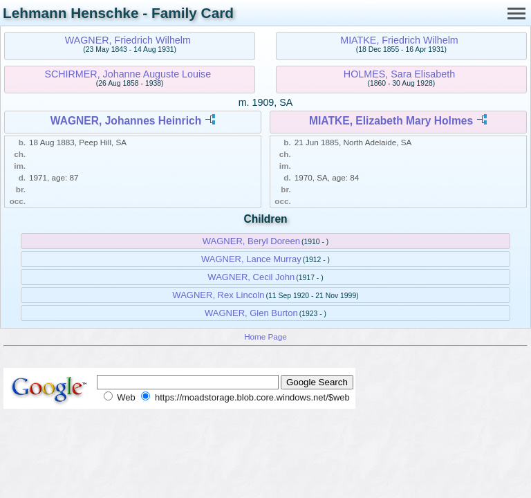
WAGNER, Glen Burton (251, 313)
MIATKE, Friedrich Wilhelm (399, 40)
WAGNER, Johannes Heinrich (125, 121)
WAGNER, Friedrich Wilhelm (128, 40)
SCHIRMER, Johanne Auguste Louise (127, 74)
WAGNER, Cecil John (251, 277)
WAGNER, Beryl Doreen (251, 241)
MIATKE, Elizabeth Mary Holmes (391, 121)
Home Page (265, 336)
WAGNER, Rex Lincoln (218, 295)
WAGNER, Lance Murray (251, 259)
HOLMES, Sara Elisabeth (399, 74)
